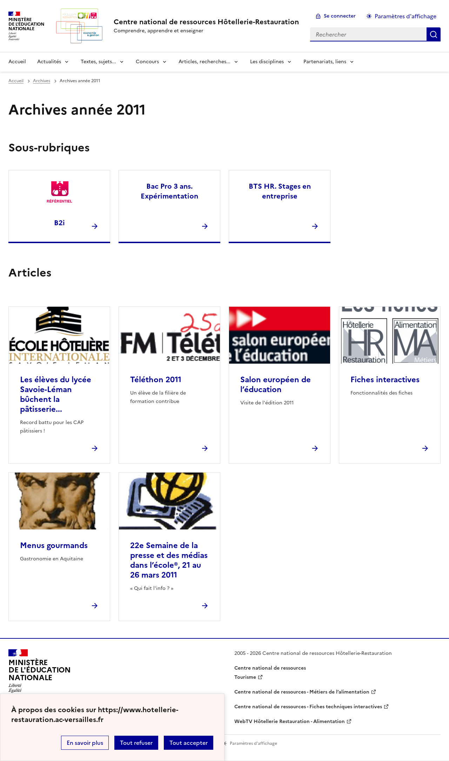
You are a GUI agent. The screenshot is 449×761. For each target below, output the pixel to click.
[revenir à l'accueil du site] (206, 22)
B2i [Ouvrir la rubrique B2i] (59, 222)
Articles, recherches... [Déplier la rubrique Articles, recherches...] (204, 61)
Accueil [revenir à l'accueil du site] (17, 61)
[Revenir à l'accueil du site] (39, 673)
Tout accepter (188, 743)
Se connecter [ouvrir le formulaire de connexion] (340, 16)
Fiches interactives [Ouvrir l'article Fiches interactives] (385, 379)
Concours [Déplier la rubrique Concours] (147, 61)
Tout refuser (136, 743)
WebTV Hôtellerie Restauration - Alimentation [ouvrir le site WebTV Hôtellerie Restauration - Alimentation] (289, 721)
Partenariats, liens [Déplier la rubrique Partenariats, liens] (324, 61)
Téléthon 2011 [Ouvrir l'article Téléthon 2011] (155, 379)
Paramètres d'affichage (405, 16)
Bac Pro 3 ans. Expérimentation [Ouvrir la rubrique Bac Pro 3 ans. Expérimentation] (169, 191)
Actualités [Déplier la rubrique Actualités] (49, 61)
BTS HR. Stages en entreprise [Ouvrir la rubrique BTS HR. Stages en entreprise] (280, 191)
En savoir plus (85, 743)
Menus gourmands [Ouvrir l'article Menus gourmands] (54, 545)
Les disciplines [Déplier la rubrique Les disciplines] (267, 61)
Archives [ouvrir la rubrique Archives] (41, 81)
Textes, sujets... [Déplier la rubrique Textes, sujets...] (98, 61)
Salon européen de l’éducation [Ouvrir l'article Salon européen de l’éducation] (275, 384)
